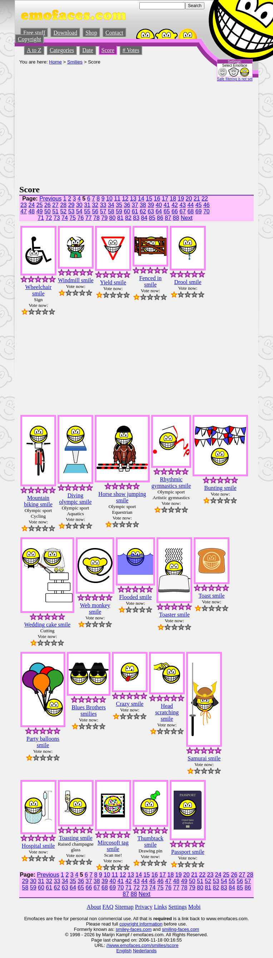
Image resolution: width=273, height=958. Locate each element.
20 (189, 199)
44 (190, 205)
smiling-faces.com (180, 929)
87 (168, 218)
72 (49, 218)
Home (55, 62)
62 (143, 211)
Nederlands (145, 950)
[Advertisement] (136, 131)
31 (87, 205)
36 (127, 205)
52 (63, 211)
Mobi (194, 907)
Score (107, 50)
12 (125, 199)
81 (120, 218)
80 (112, 218)
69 (198, 211)
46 (206, 205)
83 (136, 218)
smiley (122, 929)
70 (206, 211)
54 (79, 211)
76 (81, 218)
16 (157, 199)
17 (165, 199)
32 (95, 205)
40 (158, 205)
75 (72, 218)
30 (79, 205)
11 (117, 199)
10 (109, 199)
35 (119, 205)
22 (205, 199)
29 (71, 205)
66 (175, 211)
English (124, 950)
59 (119, 211)
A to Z (34, 50)
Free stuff (34, 33)
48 (31, 211)
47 (23, 211)
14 (141, 199)
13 (133, 199)
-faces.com (140, 929)
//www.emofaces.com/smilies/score (142, 945)
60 (127, 211)
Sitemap (124, 907)
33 (103, 205)
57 (103, 211)
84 (144, 218)
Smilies (75, 62)
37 (135, 205)
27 (55, 205)
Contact (114, 33)
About (94, 907)
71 (41, 218)
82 (128, 218)
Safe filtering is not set (234, 79)
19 (181, 199)
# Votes (131, 50)
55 (87, 211)
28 (63, 205)
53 (71, 211)
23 (23, 205)
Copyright (29, 39)
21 (197, 199)
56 (95, 211)
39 (151, 205)
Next (187, 218)
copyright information (141, 924)
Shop (91, 33)
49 (39, 211)
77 (88, 218)
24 (31, 205)
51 (55, 211)
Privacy (144, 907)
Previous (50, 199)
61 (135, 211)
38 (143, 205)
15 (149, 199)
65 (167, 211)
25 (39, 205)
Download (65, 33)
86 (160, 218)
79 (104, 218)
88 (176, 218)
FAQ (108, 907)
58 (111, 211)
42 (175, 205)
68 (190, 211)
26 (47, 205)
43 (182, 205)
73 (57, 218)
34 (111, 205)
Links (160, 907)
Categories (62, 50)
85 (152, 218)
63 (151, 211)
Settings (177, 907)
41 (167, 205)
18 (173, 199)
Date (87, 50)
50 (47, 211)
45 (198, 205)
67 (182, 211)
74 (64, 218)
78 (96, 218)
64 (158, 211)
